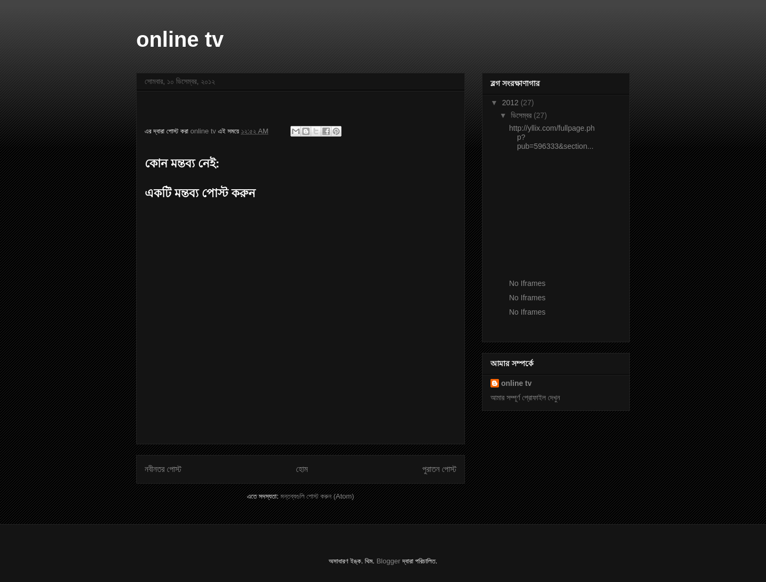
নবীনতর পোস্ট (163, 469)
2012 (511, 102)
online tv (179, 39)
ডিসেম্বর (522, 115)
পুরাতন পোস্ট (439, 469)
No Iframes (527, 283)
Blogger (389, 561)
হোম (302, 469)
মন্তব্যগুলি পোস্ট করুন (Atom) (317, 496)
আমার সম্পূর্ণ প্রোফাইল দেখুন (525, 397)
